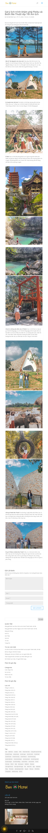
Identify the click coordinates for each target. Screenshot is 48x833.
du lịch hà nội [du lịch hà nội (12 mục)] (8, 756)
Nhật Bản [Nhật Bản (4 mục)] (38, 766)
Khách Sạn (7, 674)
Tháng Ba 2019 (8, 735)
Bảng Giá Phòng (9, 631)
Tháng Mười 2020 (9, 695)
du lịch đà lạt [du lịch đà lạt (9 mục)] (24, 761)
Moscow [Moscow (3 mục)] (32, 764)
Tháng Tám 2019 (9, 723)
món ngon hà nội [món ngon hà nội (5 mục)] (9, 766)
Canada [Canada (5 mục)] (16, 751)
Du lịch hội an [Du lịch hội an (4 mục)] (23, 756)
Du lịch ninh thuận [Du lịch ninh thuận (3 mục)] (18, 759)
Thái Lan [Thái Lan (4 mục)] (31, 769)
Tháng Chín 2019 (9, 721)
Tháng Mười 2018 (9, 745)
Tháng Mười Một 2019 (10, 716)
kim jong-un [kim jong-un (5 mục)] (20, 764)
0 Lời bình (31, 17)
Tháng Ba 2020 (8, 707)
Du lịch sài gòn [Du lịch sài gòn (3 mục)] (8, 761)
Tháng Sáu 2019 (9, 728)
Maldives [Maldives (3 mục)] (27, 764)
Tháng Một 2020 (9, 712)
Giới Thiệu (7, 636)
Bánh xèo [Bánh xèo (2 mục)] (11, 751)
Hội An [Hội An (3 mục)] (12, 764)
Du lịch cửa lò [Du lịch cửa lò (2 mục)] (30, 754)
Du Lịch (7, 672)
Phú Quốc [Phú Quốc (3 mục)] (11, 769)
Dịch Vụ (7, 633)
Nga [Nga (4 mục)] (34, 766)
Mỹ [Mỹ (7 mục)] (25, 766)
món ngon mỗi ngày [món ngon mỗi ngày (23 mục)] (18, 766)
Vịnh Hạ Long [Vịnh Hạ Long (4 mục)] (15, 771)
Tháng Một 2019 (9, 740)
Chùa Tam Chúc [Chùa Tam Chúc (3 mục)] (26, 751)
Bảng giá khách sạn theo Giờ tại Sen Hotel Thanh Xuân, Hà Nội (20, 626)
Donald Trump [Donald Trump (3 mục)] (8, 754)
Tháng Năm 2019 (9, 731)
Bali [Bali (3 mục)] (6, 751)
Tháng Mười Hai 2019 (10, 714)
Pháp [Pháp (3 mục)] (6, 769)
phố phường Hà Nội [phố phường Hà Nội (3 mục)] (19, 769)
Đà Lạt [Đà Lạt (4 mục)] (20, 771)
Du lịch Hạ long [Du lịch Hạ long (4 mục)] (16, 756)
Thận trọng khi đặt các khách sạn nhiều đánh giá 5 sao (18, 656)
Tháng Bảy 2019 (9, 726)
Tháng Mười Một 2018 (10, 743)
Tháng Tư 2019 (8, 733)
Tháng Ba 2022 (8, 692)
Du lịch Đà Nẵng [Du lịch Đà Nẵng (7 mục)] (16, 761)
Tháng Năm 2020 (9, 704)
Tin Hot (7, 640)
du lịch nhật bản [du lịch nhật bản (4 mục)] (8, 759)
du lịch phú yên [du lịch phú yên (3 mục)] (26, 759)
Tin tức (26, 17)
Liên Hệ (7, 638)
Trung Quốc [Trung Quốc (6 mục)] (8, 771)
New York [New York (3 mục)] (29, 766)
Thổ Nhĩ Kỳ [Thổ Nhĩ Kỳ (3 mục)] (37, 769)
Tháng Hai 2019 (9, 738)
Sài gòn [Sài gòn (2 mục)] (26, 769)
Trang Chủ (7, 643)
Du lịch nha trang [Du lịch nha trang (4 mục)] (31, 756)
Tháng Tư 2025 (8, 688)
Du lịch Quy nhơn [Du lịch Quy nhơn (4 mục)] (34, 759)
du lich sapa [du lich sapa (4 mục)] (23, 754)
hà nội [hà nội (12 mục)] (36, 761)
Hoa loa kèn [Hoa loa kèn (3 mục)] (31, 761)
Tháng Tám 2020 (9, 697)
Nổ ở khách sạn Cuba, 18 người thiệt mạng (15, 659)
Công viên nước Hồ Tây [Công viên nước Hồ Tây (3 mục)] (36, 751)
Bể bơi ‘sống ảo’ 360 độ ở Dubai (13, 652)
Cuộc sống (7, 670)
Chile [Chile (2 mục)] (20, 751)
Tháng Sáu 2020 (9, 702)
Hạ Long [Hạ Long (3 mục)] (7, 764)
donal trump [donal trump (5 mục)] (16, 754)
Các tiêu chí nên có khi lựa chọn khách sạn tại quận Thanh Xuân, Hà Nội (22, 649)
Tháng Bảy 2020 (9, 700)
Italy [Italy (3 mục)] (16, 764)
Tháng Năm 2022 (9, 690)
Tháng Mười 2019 (9, 719)
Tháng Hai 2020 (9, 709)
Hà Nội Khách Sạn (11, 17)
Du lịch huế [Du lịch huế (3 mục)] (36, 754)
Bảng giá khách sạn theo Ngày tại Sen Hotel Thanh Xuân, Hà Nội (21, 628)
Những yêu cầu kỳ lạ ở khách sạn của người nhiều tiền (18, 654)
